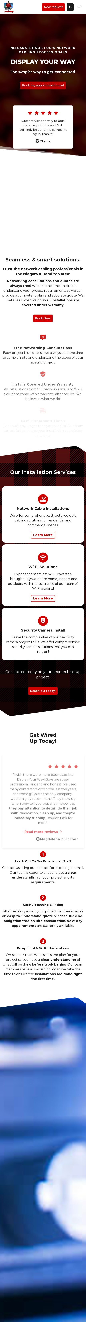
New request (53, 7)
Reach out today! (43, 691)
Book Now (43, 318)
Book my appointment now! (43, 85)
